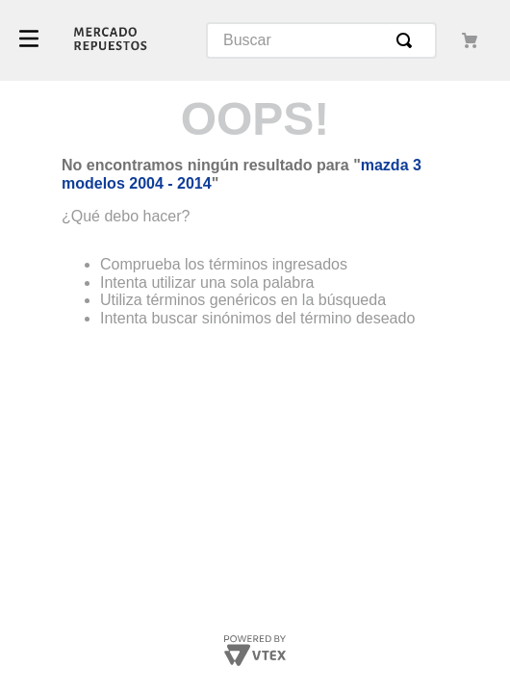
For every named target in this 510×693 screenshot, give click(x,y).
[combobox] (321, 40)
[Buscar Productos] (408, 40)
